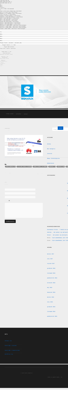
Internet (49, 160)
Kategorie (18, 120)
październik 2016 (52, 284)
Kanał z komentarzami (12, 357)
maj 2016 (49, 294)
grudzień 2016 (51, 274)
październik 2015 (52, 322)
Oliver (49, 241)
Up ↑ (62, 386)
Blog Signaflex (29, 382)
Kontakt (26, 120)
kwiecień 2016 (51, 298)
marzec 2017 (50, 260)
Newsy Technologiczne (53, 165)
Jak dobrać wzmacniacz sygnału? (10, 180)
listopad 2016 (51, 279)
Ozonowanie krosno (52, 236)
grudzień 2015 (51, 313)
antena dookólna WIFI (10, 173)
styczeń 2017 (51, 270)
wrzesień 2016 (51, 289)
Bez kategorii (51, 155)
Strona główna (9, 120)
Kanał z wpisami (11, 353)
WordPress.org (9, 361)
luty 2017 (50, 265)
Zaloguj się (8, 348)
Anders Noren (56, 386)
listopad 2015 (51, 318)
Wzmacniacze (50, 169)
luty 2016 (50, 308)
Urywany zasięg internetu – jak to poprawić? (8, 134)
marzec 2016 (50, 303)
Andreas (49, 238)
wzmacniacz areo (60, 173)
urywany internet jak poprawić (40, 173)
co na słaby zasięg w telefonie (24, 173)
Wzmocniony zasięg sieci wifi (37, 181)
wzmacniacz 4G (52, 173)
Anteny (49, 150)
